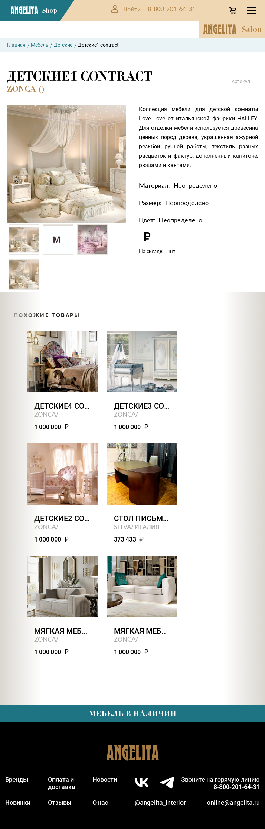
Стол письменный (142, 518)
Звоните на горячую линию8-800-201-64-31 (220, 783)
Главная (16, 45)
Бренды (16, 779)
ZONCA (45, 414)
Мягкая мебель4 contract (62, 631)
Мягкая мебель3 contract (142, 631)
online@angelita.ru (233, 802)
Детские (63, 45)
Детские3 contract (142, 406)
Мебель (39, 45)
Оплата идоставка (61, 783)
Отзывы (59, 802)
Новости (104, 779)
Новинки (17, 802)
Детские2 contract (62, 518)
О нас (100, 802)
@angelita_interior (160, 802)
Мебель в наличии (132, 713)
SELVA (122, 526)
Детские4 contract (62, 406)
